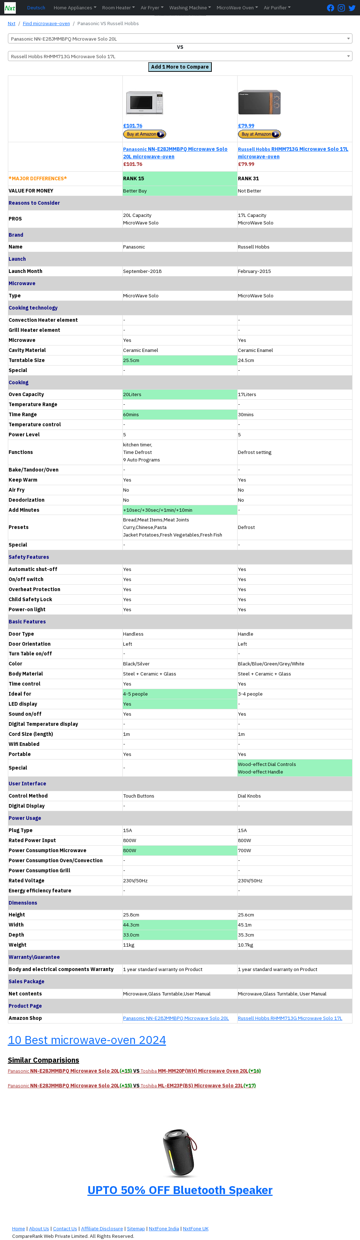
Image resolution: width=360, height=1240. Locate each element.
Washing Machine (188, 7)
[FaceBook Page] (332, 7)
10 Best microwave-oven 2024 (87, 1039)
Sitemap (136, 1228)
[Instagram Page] (343, 7)
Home (18, 1228)
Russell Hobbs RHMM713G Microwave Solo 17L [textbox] (63, 56)
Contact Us (65, 1228)
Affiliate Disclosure (102, 1228)
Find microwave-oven (46, 23)
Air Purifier (275, 7)
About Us (39, 1228)
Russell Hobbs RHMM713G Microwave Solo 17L (290, 1018)
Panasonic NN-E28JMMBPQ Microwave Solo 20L (176, 1018)
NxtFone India (164, 1228)
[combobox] (180, 38)
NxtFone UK (196, 1228)
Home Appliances (73, 7)
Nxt (11, 23)
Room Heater (116, 7)
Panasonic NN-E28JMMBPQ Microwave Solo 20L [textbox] (64, 39)
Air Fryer (150, 7)
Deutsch (36, 7)
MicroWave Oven (235, 7)
